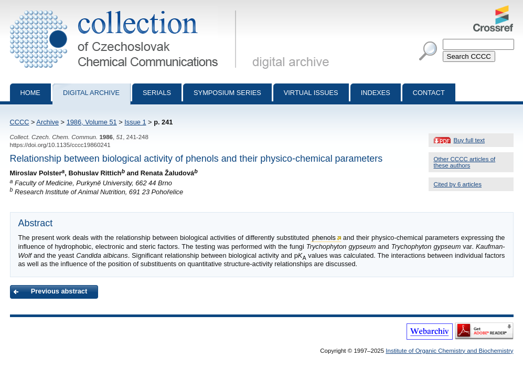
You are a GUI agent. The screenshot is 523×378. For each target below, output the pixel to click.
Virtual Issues (311, 93)
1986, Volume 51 (92, 122)
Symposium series (227, 93)
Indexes (375, 93)
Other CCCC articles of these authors (465, 162)
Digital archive (91, 93)
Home (30, 93)
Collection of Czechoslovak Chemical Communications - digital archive (125, 9)
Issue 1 (135, 122)
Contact (429, 93)
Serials (157, 93)
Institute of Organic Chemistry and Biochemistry (449, 351)
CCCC (19, 122)
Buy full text (469, 140)
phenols (324, 238)
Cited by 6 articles (458, 184)
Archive (47, 122)
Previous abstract (59, 291)
